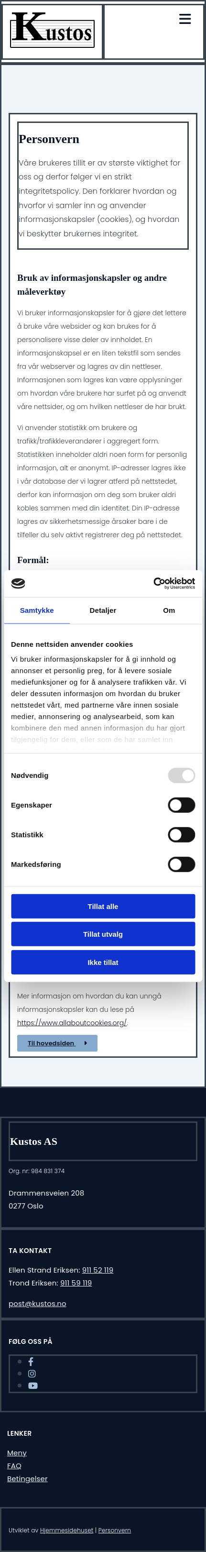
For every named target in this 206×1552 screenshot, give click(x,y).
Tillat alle (103, 906)
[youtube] (33, 1386)
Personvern (114, 1530)
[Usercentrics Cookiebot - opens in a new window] (153, 583)
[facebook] (30, 1362)
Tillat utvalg (103, 934)
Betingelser (27, 1479)
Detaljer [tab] (103, 610)
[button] (57, 1043)
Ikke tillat (102, 962)
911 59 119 (76, 1283)
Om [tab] (169, 610)
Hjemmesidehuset (67, 1530)
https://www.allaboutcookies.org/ (72, 1023)
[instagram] (32, 1374)
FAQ (14, 1466)
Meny (17, 1453)
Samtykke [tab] (37, 610)
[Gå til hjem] (52, 45)
